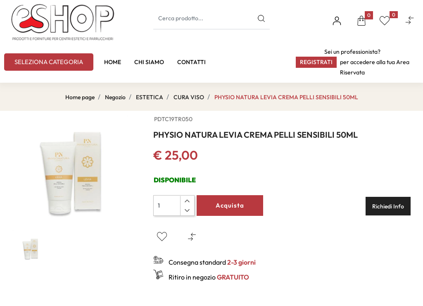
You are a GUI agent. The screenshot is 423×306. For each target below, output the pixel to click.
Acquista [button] (230, 205)
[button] (361, 21)
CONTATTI (191, 62)
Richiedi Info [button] (388, 206)
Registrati (316, 62)
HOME (112, 62)
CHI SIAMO (149, 62)
